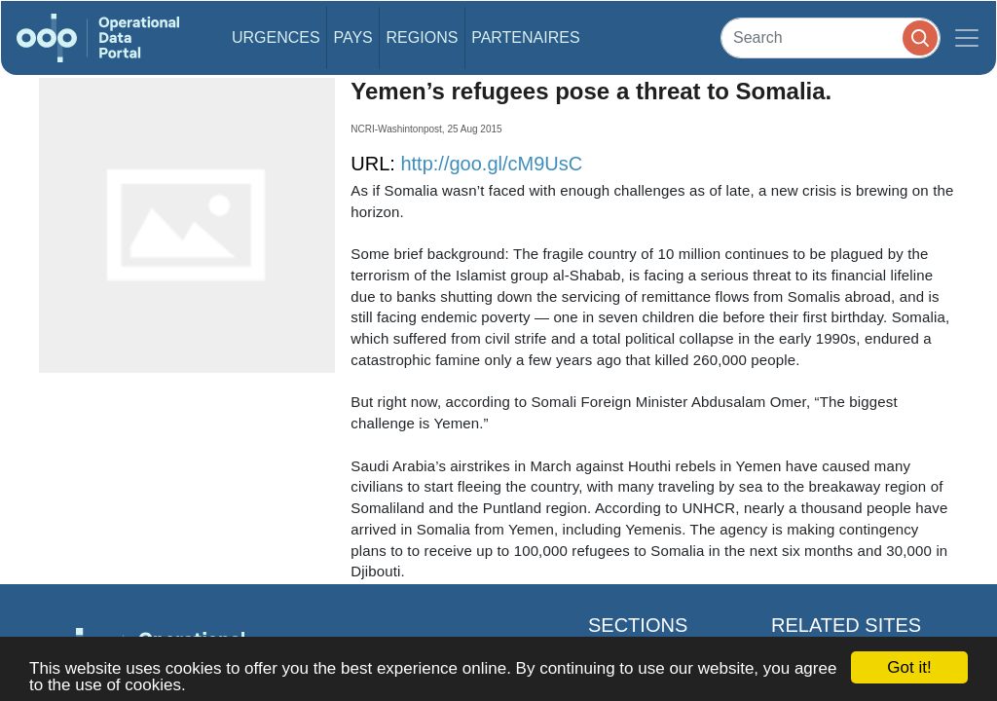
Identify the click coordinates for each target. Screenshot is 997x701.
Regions (423, 37)
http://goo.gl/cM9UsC (491, 163)
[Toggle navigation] (967, 38)
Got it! (909, 667)
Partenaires (525, 37)
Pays (352, 37)
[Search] (830, 37)
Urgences (276, 37)
